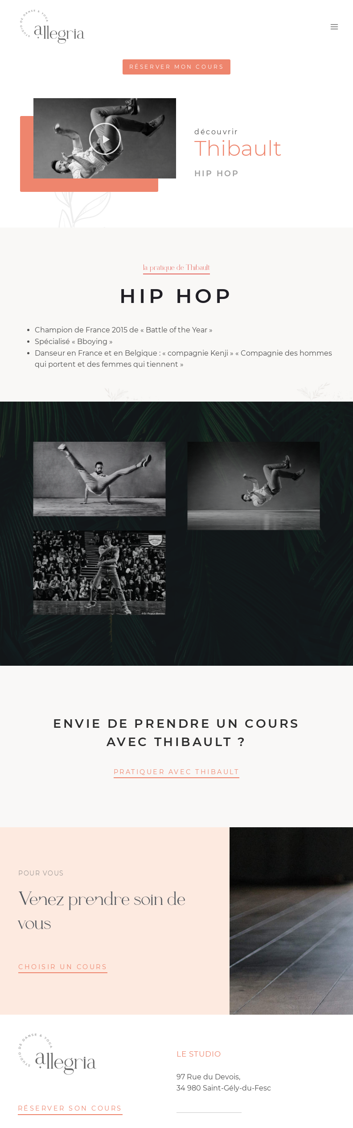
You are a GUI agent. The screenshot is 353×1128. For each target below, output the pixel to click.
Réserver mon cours (176, 66)
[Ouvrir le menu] (334, 27)
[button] (105, 138)
